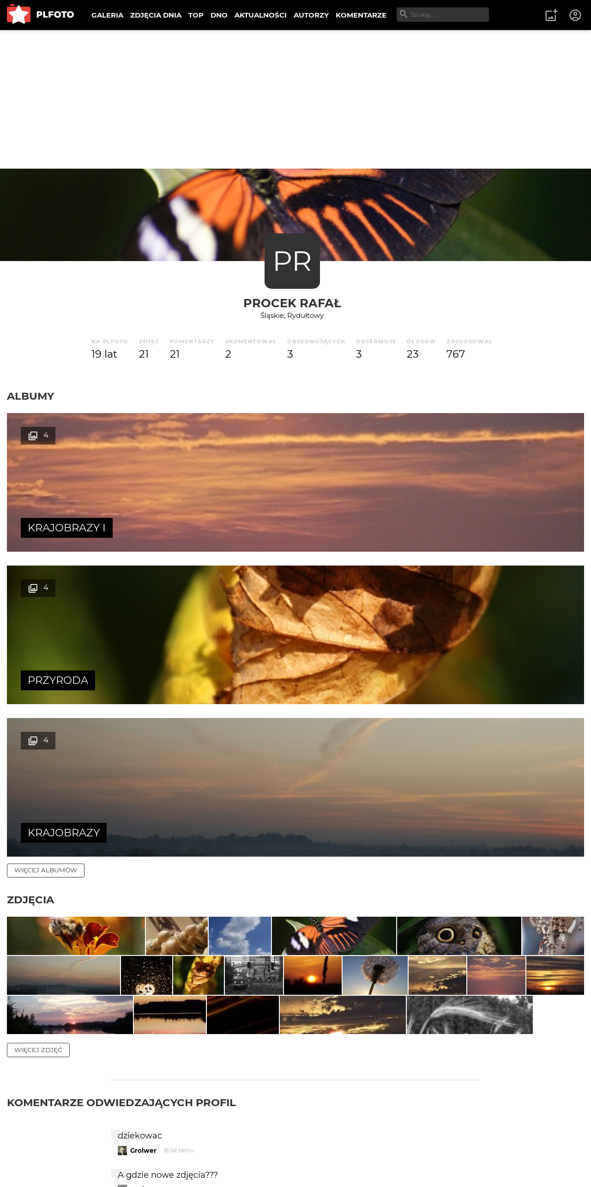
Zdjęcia (30, 594)
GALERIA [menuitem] (107, 15)
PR (292, 261)
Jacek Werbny (153, 1106)
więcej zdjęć (38, 837)
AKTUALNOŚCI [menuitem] (261, 15)
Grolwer (143, 937)
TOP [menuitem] (196, 15)
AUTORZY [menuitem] (311, 15)
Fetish (140, 1145)
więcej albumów (45, 565)
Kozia (139, 976)
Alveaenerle (149, 1067)
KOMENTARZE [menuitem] (361, 15)
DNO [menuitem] (219, 15)
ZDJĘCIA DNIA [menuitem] (155, 15)
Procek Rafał (292, 303)
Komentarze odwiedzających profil (121, 889)
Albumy (30, 396)
